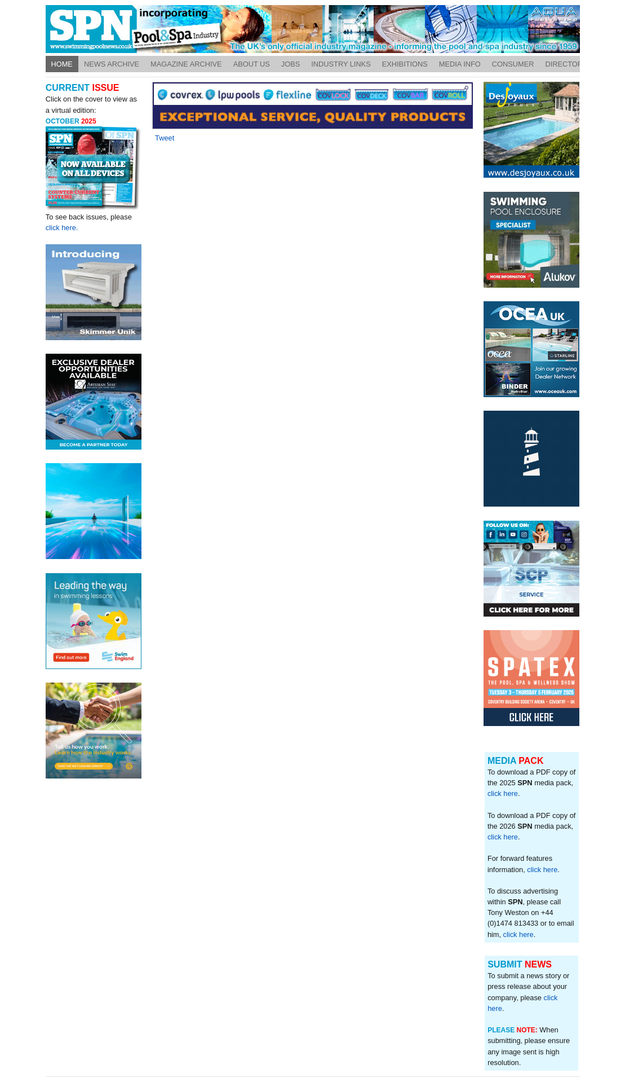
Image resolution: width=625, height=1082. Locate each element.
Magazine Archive (186, 64)
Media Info (460, 64)
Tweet (164, 138)
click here (502, 793)
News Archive (111, 64)
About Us (251, 64)
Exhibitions (405, 64)
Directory (566, 64)
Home (62, 64)
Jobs (290, 64)
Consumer (513, 64)
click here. (62, 227)
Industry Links (341, 64)
